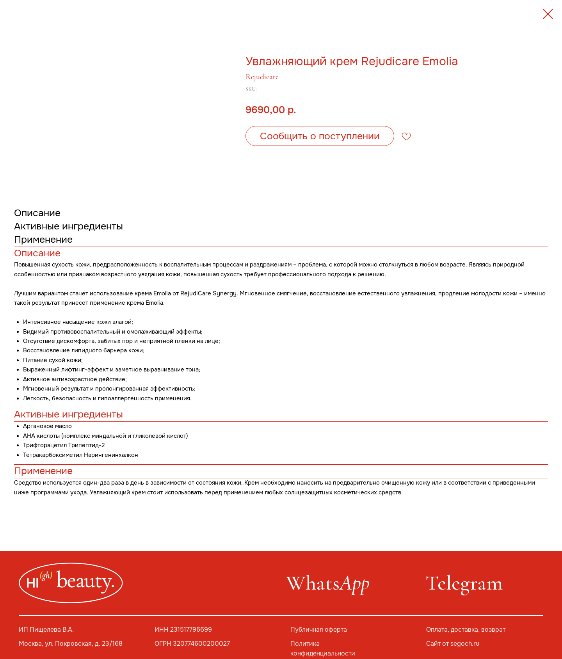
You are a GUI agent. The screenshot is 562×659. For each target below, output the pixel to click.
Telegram (464, 582)
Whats (328, 582)
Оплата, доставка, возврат (465, 630)
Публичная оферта (318, 630)
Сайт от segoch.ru (452, 644)
